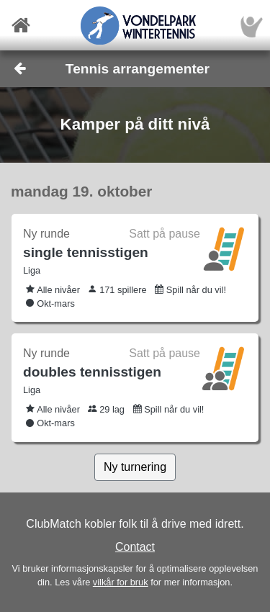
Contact (135, 547)
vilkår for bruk (120, 582)
